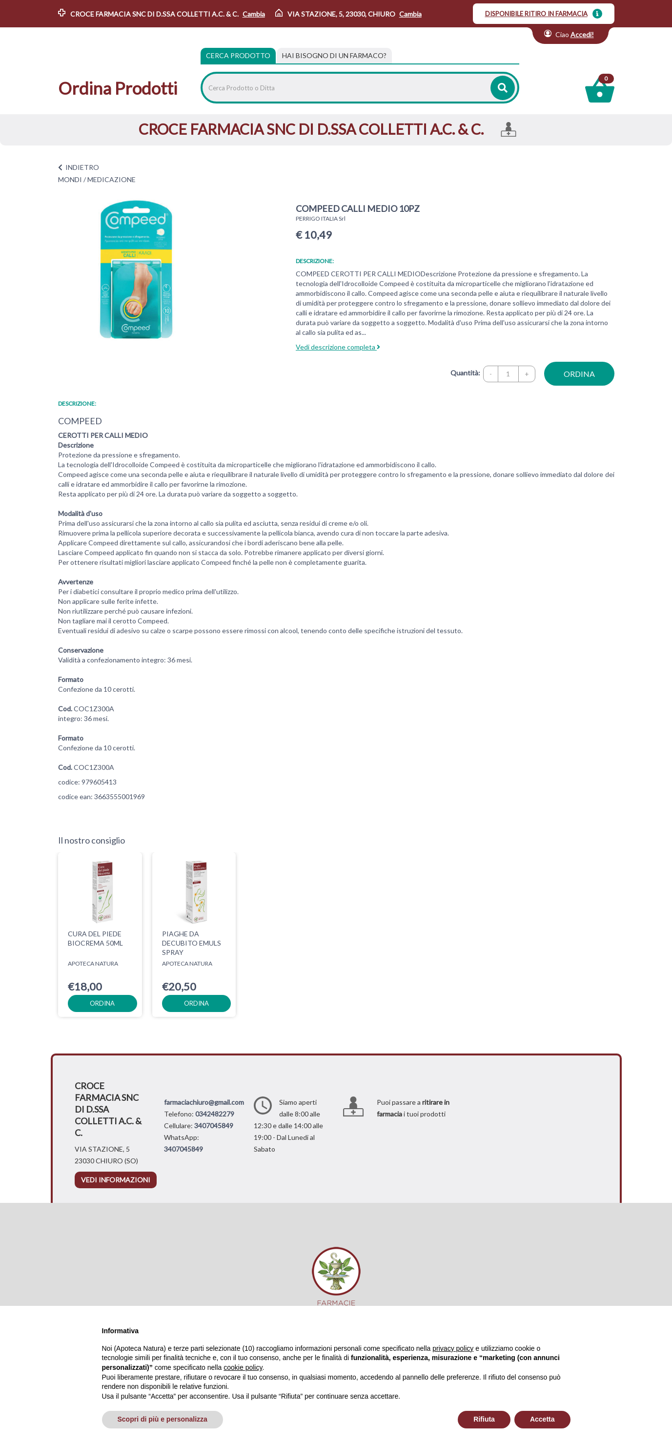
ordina (579, 373)
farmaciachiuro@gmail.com (204, 1102)
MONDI (70, 179)
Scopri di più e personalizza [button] (162, 1419)
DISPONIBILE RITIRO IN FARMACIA (536, 14)
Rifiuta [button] (484, 1419)
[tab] (334, 55)
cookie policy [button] (243, 1367)
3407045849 (213, 1125)
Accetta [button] (542, 1419)
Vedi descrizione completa (338, 347)
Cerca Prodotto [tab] (238, 55)
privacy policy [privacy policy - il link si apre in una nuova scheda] (452, 1348)
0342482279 (214, 1114)
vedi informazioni (115, 1180)
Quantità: (465, 373)
